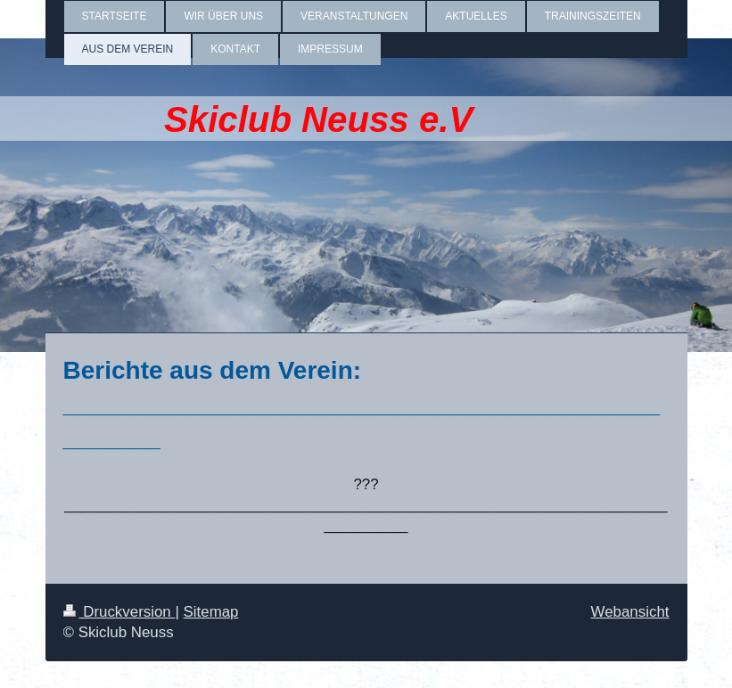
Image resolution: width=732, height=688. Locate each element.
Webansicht (630, 611)
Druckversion (119, 611)
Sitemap (211, 611)
